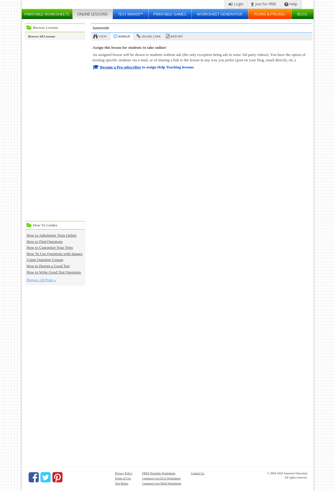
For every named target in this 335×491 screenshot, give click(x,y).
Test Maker (121, 483)
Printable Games (169, 14)
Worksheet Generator (219, 14)
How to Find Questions (45, 241)
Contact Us (197, 473)
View (102, 36)
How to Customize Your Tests (50, 247)
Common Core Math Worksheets (161, 483)
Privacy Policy (124, 473)
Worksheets (46, 14)
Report (177, 36)
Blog (302, 14)
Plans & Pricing (269, 14)
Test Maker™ (130, 14)
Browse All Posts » (41, 280)
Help (290, 4)
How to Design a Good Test (48, 266)
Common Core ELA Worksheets (161, 478)
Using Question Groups (45, 259)
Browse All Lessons (41, 36)
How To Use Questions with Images (55, 253)
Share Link (151, 36)
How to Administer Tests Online (52, 235)
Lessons (92, 14)
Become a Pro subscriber (120, 67)
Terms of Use (123, 478)
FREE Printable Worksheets (158, 473)
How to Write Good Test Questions (54, 272)
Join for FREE (263, 4)
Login (235, 4)
